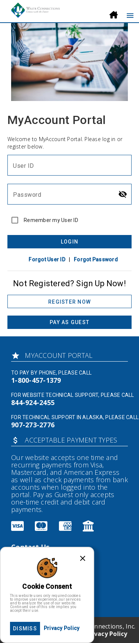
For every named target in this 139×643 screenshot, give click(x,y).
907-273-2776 (32, 424)
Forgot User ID (47, 259)
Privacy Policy (107, 634)
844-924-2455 (32, 402)
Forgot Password (96, 259)
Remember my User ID (51, 220)
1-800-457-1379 (36, 380)
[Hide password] (123, 194)
